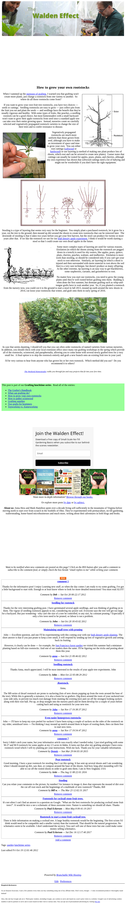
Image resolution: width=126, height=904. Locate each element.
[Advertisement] (63, 61)
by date (67, 502)
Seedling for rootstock (63, 602)
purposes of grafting (36, 94)
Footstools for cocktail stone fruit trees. (63, 798)
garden (10, 845)
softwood (69, 148)
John (55, 709)
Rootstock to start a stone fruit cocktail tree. (63, 817)
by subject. (79, 502)
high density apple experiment (72, 238)
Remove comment (63, 598)
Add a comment (63, 840)
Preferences (66, 881)
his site (97, 901)
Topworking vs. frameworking (23, 406)
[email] (63, 453)
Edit (56, 881)
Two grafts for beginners (20, 404)
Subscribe (63, 462)
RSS (63, 578)
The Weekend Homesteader (35, 371)
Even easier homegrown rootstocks (63, 717)
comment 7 (63, 738)
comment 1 (63, 581)
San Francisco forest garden (69, 645)
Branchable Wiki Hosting (68, 875)
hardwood (55, 151)
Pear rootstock (62, 759)
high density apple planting (104, 635)
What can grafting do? (19, 393)
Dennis (54, 751)
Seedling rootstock (62, 664)
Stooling (63, 780)
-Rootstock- (63, 683)
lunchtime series (22, 845)
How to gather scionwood (20, 398)
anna (54, 656)
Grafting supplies (16, 401)
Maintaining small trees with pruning (63, 629)
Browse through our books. (79, 497)
